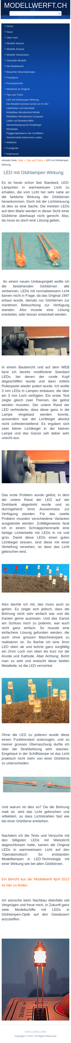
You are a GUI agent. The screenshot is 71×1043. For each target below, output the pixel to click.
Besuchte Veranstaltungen (21, 71)
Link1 (27, 1031)
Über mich (12, 37)
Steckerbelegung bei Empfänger (24, 124)
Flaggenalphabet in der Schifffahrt (24, 133)
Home (10, 26)
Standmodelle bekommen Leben (24, 137)
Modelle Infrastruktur (18, 54)
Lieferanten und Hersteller (20, 108)
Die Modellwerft (15, 66)
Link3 (43, 1031)
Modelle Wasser (15, 43)
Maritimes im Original (18, 89)
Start (20, 160)
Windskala (12, 129)
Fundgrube (13, 148)
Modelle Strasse (15, 49)
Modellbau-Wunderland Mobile (23, 112)
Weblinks (12, 142)
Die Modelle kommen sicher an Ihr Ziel (27, 103)
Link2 (35, 1031)
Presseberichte (15, 83)
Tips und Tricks (15, 94)
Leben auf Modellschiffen (20, 120)
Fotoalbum (12, 77)
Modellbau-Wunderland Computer (24, 116)
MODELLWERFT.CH (35, 5)
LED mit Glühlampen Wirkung (22, 99)
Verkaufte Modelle (16, 60)
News (10, 31)
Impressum (13, 153)
